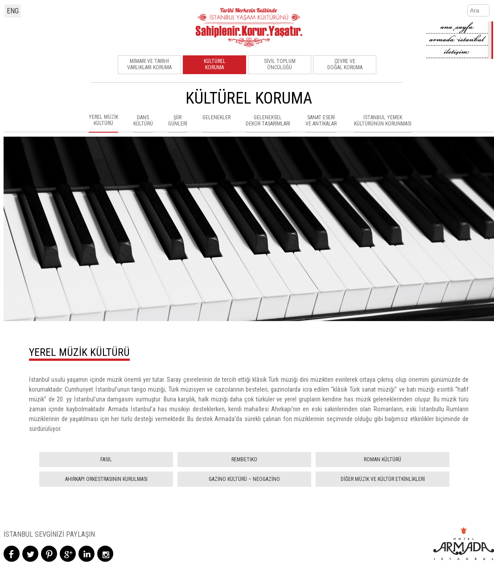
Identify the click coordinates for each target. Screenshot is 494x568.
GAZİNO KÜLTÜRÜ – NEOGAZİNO (244, 479)
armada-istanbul (459, 40)
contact (459, 52)
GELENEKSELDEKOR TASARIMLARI (268, 120)
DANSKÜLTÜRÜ (143, 120)
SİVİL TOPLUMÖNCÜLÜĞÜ (280, 64)
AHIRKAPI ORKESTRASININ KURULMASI (106, 479)
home (459, 27)
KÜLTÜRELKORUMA (215, 64)
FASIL (106, 459)
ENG (13, 11)
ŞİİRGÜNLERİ (177, 120)
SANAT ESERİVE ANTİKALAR (321, 120)
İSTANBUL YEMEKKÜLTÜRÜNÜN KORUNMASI (383, 120)
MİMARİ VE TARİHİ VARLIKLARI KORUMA (149, 64)
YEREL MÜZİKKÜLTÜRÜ (103, 120)
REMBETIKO (244, 459)
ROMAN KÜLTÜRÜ (382, 459)
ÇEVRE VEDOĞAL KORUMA (344, 64)
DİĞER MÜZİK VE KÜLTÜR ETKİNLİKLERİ (383, 479)
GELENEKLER (216, 117)
